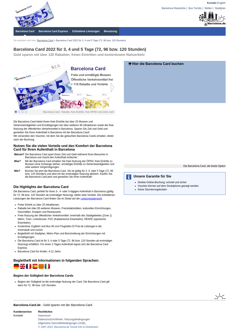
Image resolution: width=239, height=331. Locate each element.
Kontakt (212, 2)
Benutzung (110, 31)
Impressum (44, 315)
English (221, 2)
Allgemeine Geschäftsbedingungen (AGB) (61, 323)
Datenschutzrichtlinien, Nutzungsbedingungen (64, 319)
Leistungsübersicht (91, 198)
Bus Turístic (195, 8)
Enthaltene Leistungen (86, 31)
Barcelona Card (25, 31)
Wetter (208, 8)
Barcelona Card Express (53, 31)
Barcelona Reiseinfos (174, 8)
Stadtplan (220, 8)
